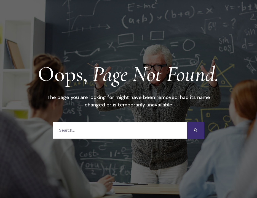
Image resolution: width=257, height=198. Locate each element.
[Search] (195, 130)
